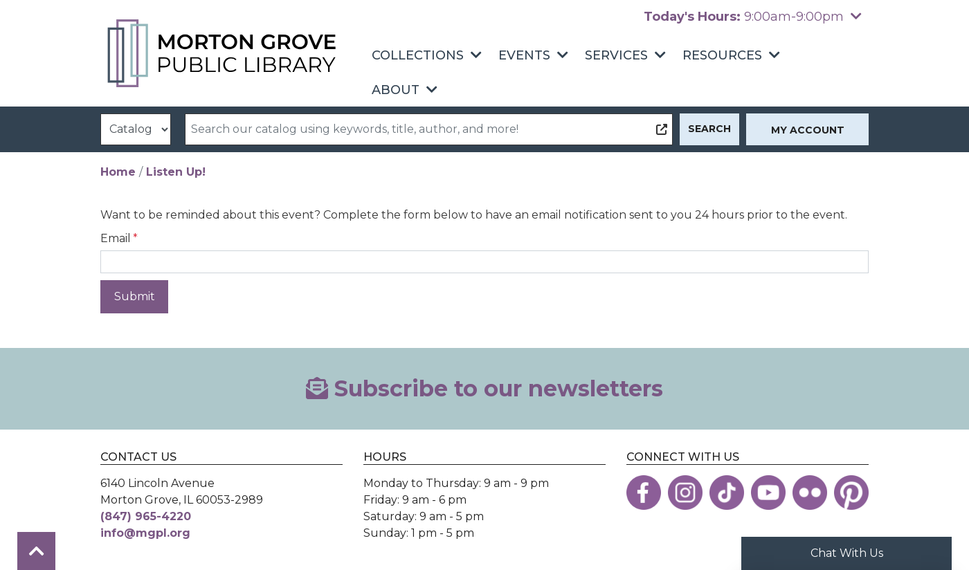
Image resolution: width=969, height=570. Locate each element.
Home (118, 171)
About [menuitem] (395, 90)
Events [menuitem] (524, 55)
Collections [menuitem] (418, 55)
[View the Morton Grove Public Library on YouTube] (768, 492)
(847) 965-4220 (145, 516)
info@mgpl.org (145, 533)
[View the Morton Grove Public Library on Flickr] (810, 492)
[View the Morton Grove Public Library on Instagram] (685, 492)
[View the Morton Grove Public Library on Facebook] (643, 492)
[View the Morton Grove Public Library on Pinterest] (851, 492)
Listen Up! (176, 171)
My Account (807, 130)
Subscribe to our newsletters (484, 388)
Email (115, 238)
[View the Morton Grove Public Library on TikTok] (726, 492)
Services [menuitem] (616, 55)
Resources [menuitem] (722, 55)
